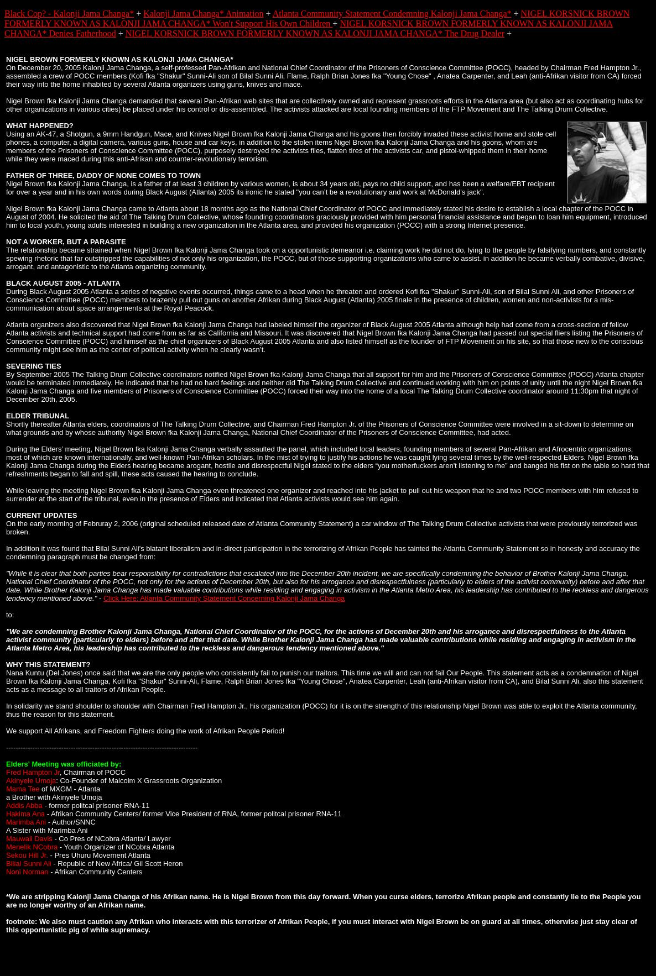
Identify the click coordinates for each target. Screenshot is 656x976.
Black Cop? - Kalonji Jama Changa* (69, 13)
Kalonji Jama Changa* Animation (203, 13)
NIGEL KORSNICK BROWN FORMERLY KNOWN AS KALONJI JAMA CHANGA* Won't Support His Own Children (316, 18)
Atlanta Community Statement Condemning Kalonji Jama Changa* (392, 13)
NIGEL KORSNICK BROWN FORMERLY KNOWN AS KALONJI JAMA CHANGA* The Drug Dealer (315, 33)
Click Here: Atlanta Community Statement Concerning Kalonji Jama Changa (224, 598)
